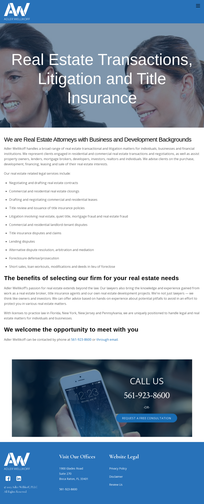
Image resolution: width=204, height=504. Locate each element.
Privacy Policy (118, 468)
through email (107, 339)
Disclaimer (116, 476)
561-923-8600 (81, 339)
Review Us (116, 484)
